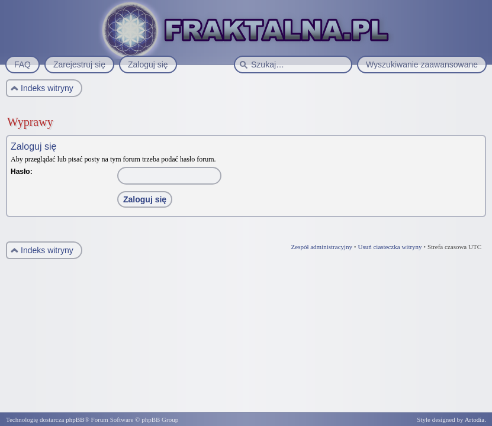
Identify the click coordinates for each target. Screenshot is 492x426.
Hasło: (22, 171)
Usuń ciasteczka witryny (390, 246)
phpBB (75, 419)
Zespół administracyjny (322, 246)
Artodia (475, 419)
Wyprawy (30, 121)
